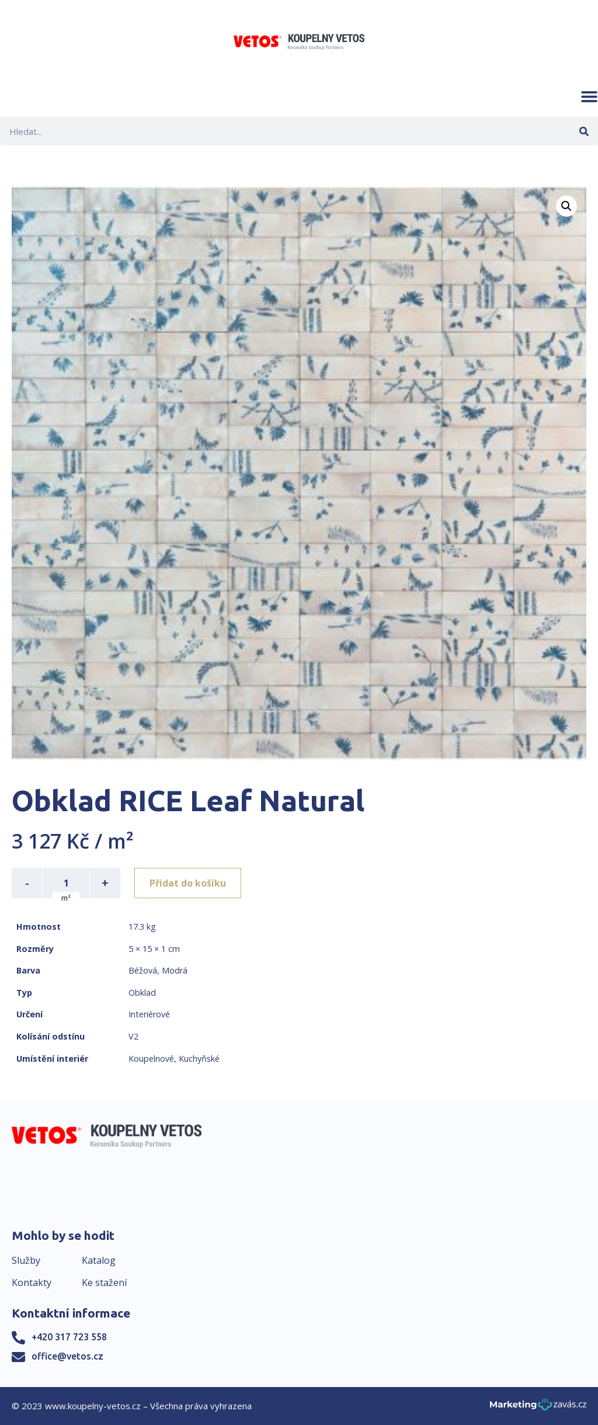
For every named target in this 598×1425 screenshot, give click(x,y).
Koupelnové (151, 1058)
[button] (589, 96)
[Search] (583, 131)
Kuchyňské (199, 1058)
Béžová (142, 970)
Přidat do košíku (188, 883)
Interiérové (149, 1014)
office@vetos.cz (67, 1356)
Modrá (174, 970)
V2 (133, 1036)
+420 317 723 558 (69, 1337)
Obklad (142, 992)
